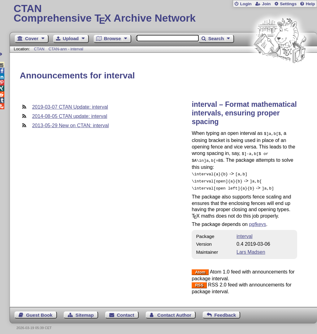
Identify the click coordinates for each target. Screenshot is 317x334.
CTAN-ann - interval (66, 49)
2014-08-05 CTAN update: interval (69, 116)
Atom (200, 268)
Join (266, 4)
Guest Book (39, 311)
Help (310, 4)
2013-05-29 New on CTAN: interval (70, 125)
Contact (125, 311)
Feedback (225, 311)
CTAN (39, 49)
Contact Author (174, 311)
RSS (199, 281)
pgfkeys (257, 220)
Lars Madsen (251, 248)
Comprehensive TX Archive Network (163, 14)
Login (245, 4)
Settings (288, 4)
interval (245, 232)
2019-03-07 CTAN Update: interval (70, 107)
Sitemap (85, 311)
